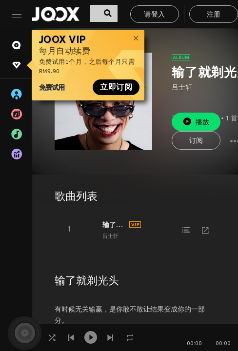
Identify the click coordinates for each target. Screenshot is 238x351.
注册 (214, 15)
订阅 (196, 141)
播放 (196, 121)
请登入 (154, 15)
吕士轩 (182, 88)
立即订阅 (116, 87)
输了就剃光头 (114, 225)
